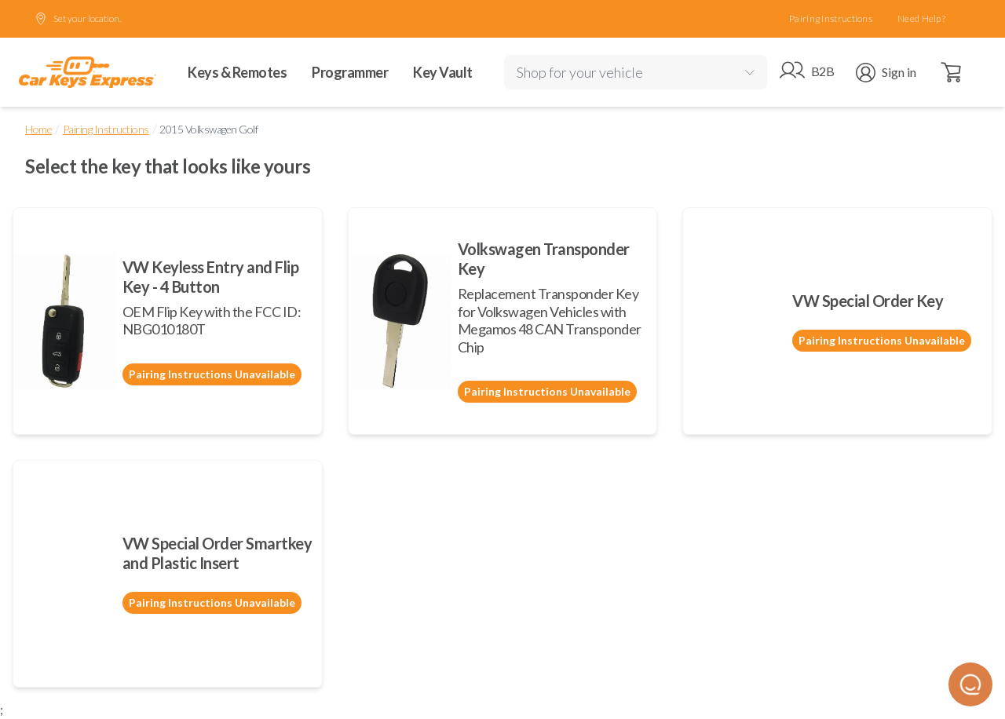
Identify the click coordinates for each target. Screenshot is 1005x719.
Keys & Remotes (237, 72)
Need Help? (921, 18)
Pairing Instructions (830, 18)
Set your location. (78, 19)
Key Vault (443, 72)
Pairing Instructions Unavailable (212, 374)
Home (38, 129)
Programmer (350, 72)
